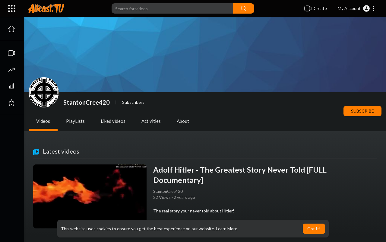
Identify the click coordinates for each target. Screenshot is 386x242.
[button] (356, 8)
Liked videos (113, 121)
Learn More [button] (226, 228)
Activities (151, 121)
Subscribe (362, 110)
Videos (43, 121)
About (183, 121)
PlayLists (75, 121)
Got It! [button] (314, 228)
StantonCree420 (86, 102)
